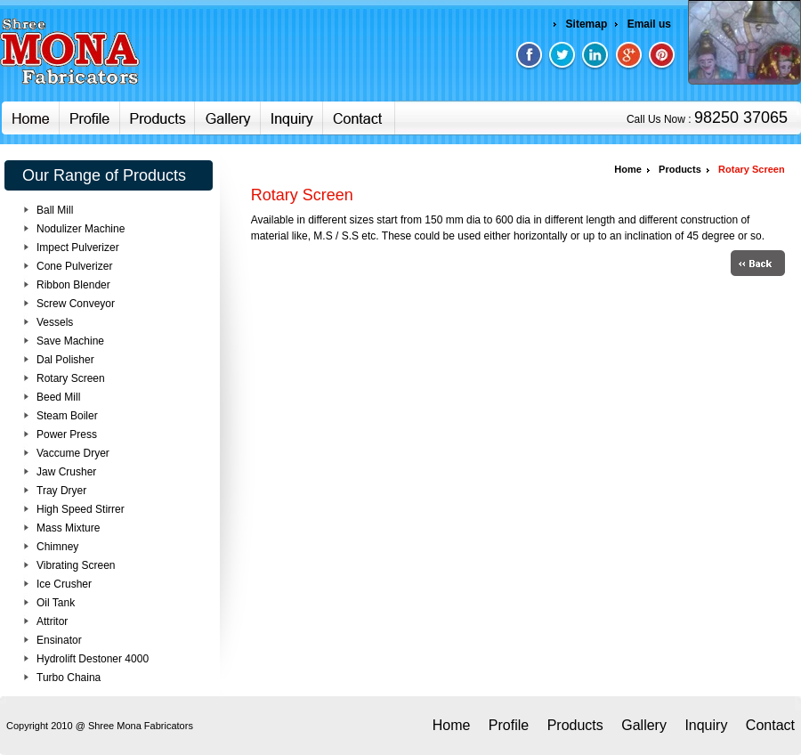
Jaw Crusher (66, 472)
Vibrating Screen (76, 565)
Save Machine (70, 341)
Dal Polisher (65, 359)
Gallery (644, 725)
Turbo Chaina (68, 677)
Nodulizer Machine (80, 229)
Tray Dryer (61, 490)
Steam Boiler (67, 416)
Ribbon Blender (73, 285)
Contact (770, 725)
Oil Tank (55, 603)
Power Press (66, 434)
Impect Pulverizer (77, 247)
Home (628, 169)
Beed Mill (58, 397)
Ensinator (59, 640)
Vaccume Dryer (72, 453)
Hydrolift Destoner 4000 (92, 659)
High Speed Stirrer (80, 509)
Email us (649, 24)
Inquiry (705, 725)
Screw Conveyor (75, 303)
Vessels (54, 322)
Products (678, 169)
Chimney (57, 546)
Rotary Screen (70, 378)
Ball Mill (54, 210)
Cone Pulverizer (74, 266)
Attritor (52, 621)
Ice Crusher (64, 584)
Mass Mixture (68, 528)
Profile (509, 725)
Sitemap (587, 24)
